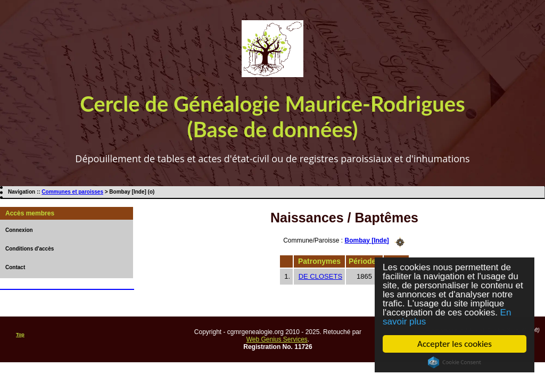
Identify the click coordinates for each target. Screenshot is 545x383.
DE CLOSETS (320, 276)
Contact (15, 267)
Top (20, 334)
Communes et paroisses (72, 192)
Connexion (19, 230)
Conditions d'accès (29, 249)
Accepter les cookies (454, 343)
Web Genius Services (277, 339)
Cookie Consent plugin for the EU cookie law (454, 362)
